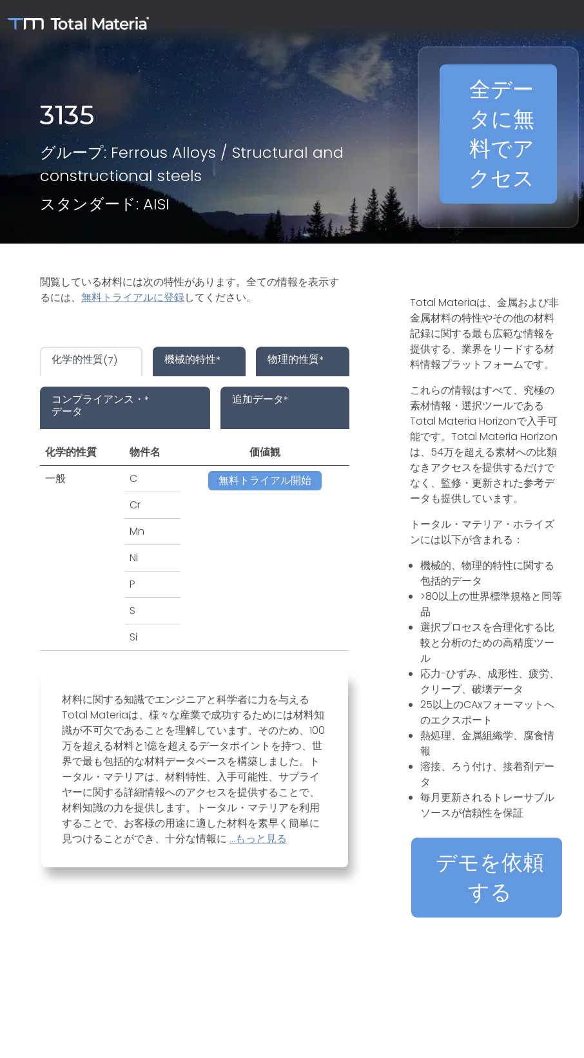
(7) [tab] (84, 360)
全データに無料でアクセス (501, 133)
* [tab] (192, 360)
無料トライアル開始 (265, 480)
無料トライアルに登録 (132, 297)
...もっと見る (258, 838)
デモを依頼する (490, 877)
